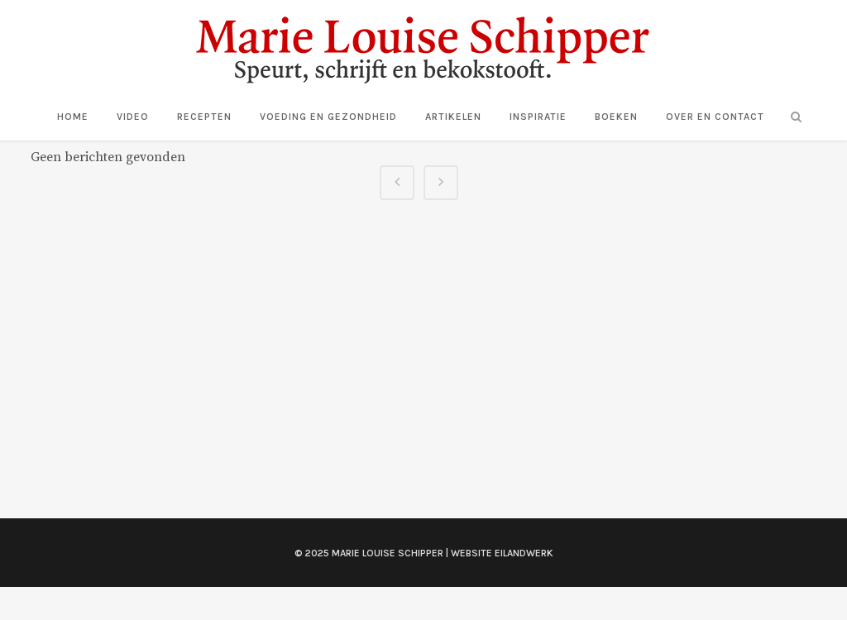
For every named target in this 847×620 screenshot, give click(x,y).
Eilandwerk (524, 553)
